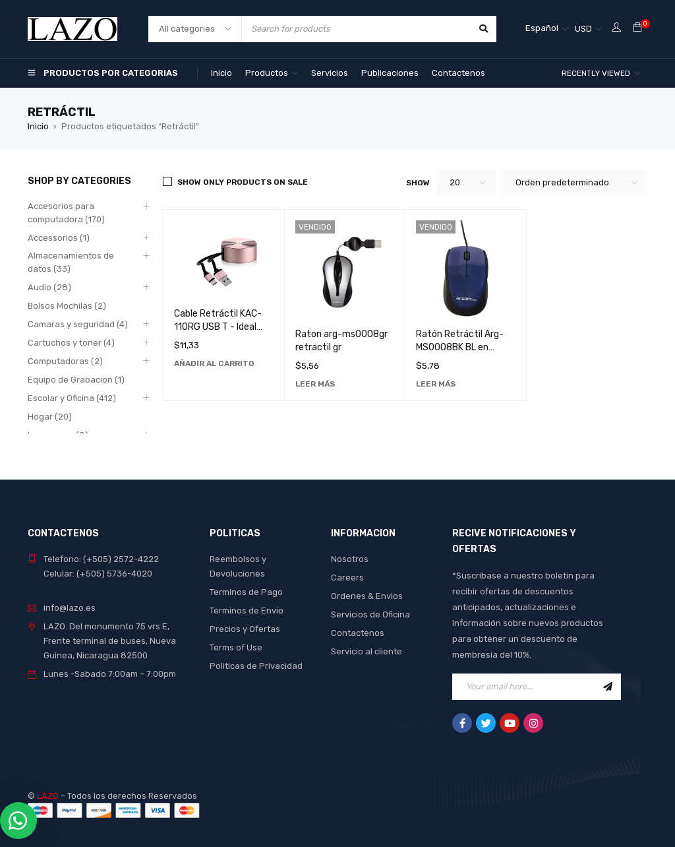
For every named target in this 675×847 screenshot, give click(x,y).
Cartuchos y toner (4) (71, 343)
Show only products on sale (242, 182)
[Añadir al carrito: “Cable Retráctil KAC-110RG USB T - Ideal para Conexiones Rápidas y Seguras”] (214, 363)
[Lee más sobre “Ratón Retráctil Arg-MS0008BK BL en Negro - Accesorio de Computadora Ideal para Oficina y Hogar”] (435, 384)
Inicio (38, 126)
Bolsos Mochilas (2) (67, 306)
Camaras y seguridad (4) (78, 324)
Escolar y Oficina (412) (72, 398)
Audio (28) (49, 287)
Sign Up (607, 687)
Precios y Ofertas (245, 629)
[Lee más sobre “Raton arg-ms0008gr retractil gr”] (315, 384)
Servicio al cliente (366, 651)
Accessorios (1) (59, 238)
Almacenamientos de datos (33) (71, 262)
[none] (546, 29)
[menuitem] (546, 29)
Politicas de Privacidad (256, 666)
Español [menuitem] (541, 28)
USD (583, 29)
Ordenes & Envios (367, 596)
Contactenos (357, 633)
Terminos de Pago (246, 592)
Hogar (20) (50, 417)
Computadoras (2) (65, 361)
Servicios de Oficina (370, 614)
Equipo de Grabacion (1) (76, 380)
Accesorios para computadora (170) (66, 212)
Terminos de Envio (246, 610)
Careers (347, 577)
